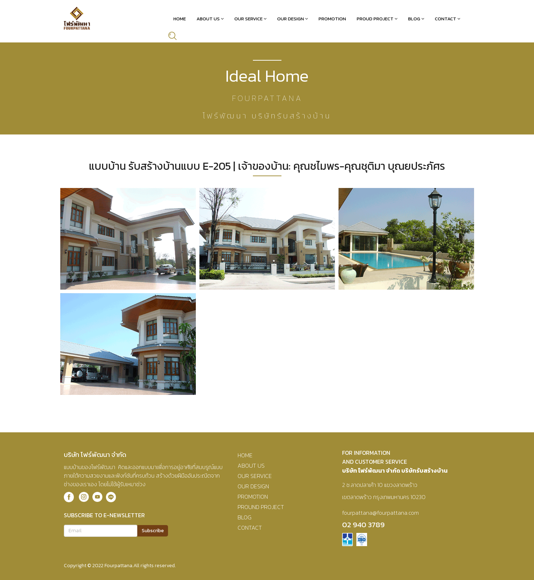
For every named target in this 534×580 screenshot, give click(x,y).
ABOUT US (251, 465)
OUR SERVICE (255, 476)
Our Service (248, 18)
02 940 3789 (363, 524)
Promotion (332, 18)
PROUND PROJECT (261, 507)
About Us (208, 18)
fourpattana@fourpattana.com (380, 512)
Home (179, 18)
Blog (414, 18)
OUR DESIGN (253, 486)
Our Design (290, 18)
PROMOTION (253, 496)
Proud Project (375, 18)
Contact (445, 18)
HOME (245, 455)
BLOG (244, 517)
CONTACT (250, 527)
